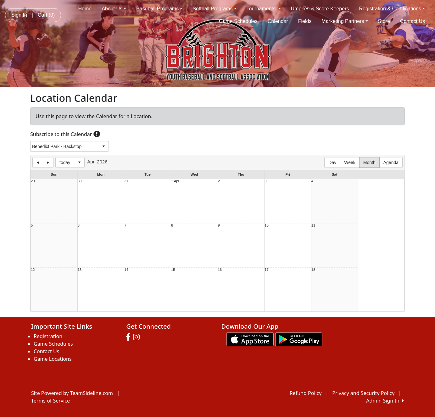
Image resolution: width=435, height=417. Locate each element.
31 (126, 181)
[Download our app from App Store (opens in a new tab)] (250, 338)
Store (384, 21)
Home (85, 8)
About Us (114, 8)
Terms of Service (50, 400)
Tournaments (264, 8)
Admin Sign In (385, 400)
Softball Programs (214, 8)
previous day (37, 162)
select (103, 146)
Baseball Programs (159, 8)
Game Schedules (238, 21)
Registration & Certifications (392, 8)
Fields (305, 21)
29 (33, 181)
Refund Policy (306, 393)
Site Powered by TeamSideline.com (72, 393)
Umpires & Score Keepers (320, 8)
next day (48, 162)
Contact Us (412, 21)
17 (267, 270)
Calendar (278, 21)
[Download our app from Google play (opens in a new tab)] (298, 338)
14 (126, 270)
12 (33, 270)
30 (80, 181)
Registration (48, 336)
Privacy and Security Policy (363, 393)
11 (313, 225)
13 (80, 270)
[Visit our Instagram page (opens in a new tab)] (138, 337)
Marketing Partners (344, 21)
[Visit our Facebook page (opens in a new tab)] (129, 337)
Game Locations (53, 358)
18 (313, 270)
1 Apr (175, 181)
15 (173, 270)
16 (220, 270)
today (64, 162)
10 (267, 225)
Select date (79, 162)
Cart (46, 15)
